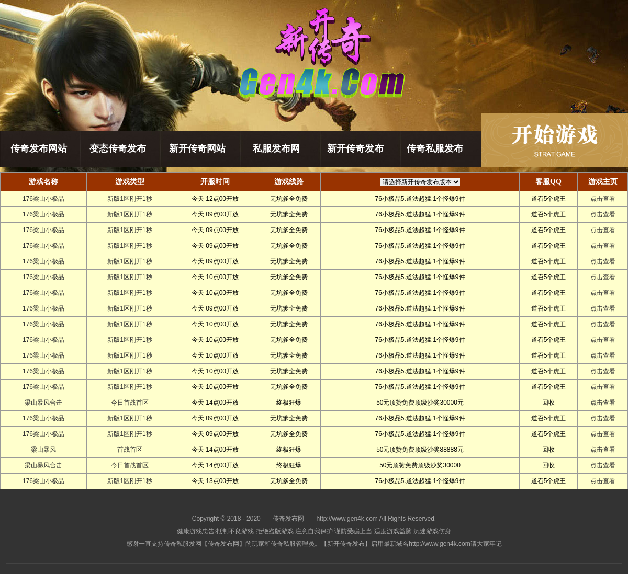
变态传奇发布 (117, 148)
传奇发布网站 (38, 148)
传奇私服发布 (435, 148)
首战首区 (129, 449)
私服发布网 (276, 148)
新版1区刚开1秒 (129, 198)
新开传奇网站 (197, 148)
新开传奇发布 (355, 148)
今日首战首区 (130, 402)
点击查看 (602, 198)
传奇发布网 (288, 518)
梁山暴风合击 (43, 402)
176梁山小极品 (43, 198)
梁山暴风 (43, 449)
